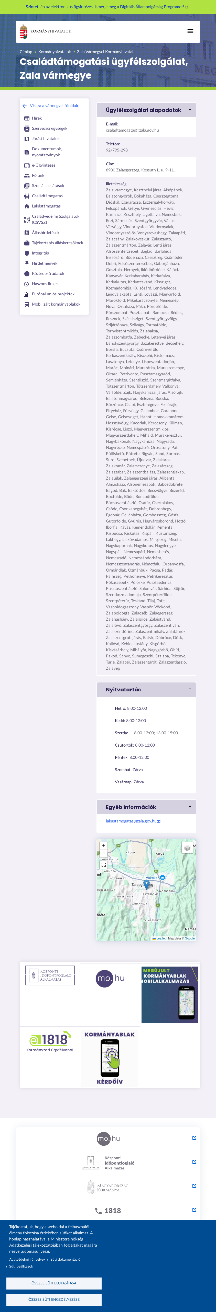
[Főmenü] (190, 31)
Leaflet (159, 938)
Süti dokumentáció (65, 1259)
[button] (146, 110)
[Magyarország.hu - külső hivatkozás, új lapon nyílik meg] (108, 1139)
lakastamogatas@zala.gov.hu (134, 821)
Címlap (26, 52)
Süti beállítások (21, 1266)
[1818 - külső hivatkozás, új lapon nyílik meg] (108, 1211)
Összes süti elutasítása (53, 1283)
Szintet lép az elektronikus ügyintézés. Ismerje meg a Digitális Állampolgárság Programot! (108, 7)
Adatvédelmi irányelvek (27, 1259)
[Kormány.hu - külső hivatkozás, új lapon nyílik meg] (108, 1187)
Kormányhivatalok (45, 31)
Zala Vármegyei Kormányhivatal (105, 52)
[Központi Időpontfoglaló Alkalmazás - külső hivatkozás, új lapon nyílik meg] (108, 1163)
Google (190, 938)
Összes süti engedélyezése (54, 1299)
